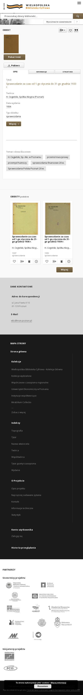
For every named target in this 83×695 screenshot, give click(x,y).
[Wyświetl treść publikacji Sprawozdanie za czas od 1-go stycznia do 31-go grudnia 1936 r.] (29, 261)
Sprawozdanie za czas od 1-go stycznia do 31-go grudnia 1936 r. (24, 239)
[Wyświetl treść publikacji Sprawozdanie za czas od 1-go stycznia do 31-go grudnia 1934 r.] (61, 261)
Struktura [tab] (68, 72)
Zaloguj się (16, 536)
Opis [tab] (15, 72)
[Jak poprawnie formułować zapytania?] (77, 22)
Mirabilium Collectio (21, 402)
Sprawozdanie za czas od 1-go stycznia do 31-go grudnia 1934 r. (57, 239)
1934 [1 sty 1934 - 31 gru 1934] (8, 106)
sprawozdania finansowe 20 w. (48, 162)
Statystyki (16, 514)
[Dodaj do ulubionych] (70, 30)
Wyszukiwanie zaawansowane (58, 22)
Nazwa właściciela (20, 443)
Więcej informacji (58, 683)
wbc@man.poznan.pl (21, 320)
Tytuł (13, 437)
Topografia (17, 430)
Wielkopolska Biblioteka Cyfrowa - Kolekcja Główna (36, 369)
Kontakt (15, 501)
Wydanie (15, 470)
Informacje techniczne (22, 508)
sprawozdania (13, 116)
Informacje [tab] (41, 72)
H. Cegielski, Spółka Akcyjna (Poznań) (25, 96)
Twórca (15, 450)
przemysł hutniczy (17, 162)
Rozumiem (43, 686)
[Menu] (79, 3)
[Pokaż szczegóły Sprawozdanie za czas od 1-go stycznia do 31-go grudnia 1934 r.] (68, 261)
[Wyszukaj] (78, 16)
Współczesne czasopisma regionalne (29, 382)
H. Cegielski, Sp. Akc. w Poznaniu (24, 157)
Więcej (64, 269)
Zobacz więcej (18, 412)
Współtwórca (18, 457)
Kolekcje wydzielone (21, 376)
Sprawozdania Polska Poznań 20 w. (26, 168)
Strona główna (18, 351)
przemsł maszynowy (57, 157)
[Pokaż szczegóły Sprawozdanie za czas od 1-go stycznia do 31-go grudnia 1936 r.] (36, 261)
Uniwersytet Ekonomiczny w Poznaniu (30, 389)
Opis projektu (18, 488)
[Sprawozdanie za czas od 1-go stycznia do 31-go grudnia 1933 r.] (11, 44)
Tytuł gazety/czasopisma (23, 463)
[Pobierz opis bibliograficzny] (21, 261)
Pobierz (13, 65)
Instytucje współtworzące (23, 395)
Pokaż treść (14, 57)
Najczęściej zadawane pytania (26, 495)
